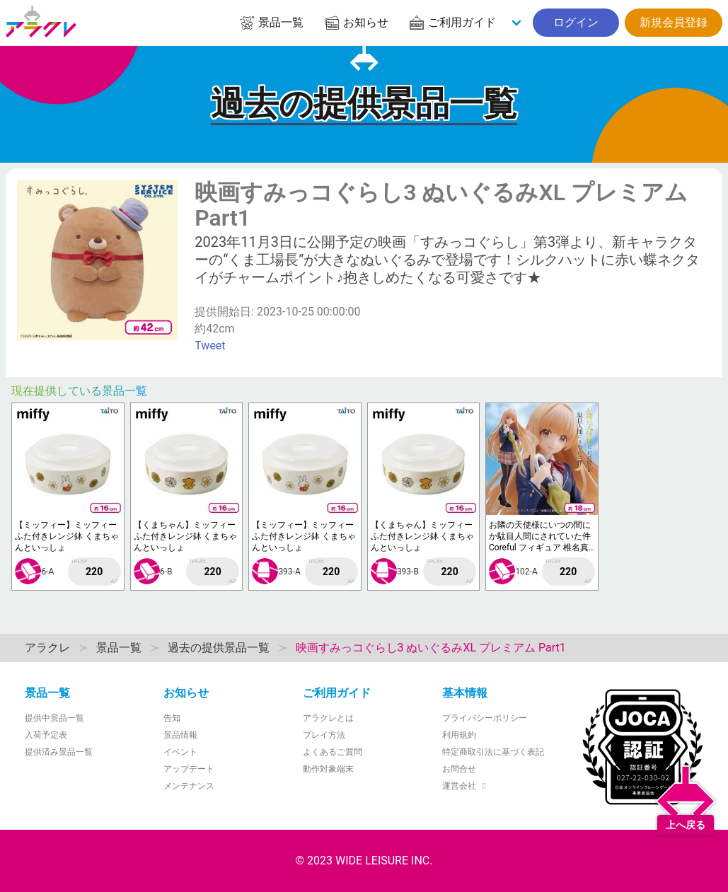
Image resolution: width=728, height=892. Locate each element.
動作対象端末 (328, 769)
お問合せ (459, 769)
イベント (180, 752)
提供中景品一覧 (54, 718)
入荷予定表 (46, 735)
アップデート (188, 769)
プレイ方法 (324, 735)
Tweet (210, 345)
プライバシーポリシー (484, 718)
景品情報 (180, 735)
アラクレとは (328, 718)
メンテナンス (188, 786)
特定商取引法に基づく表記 (493, 752)
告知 (171, 718)
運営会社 (466, 786)
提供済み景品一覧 (59, 752)
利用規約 (459, 735)
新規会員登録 (673, 22)
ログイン (576, 22)
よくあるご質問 (332, 752)
